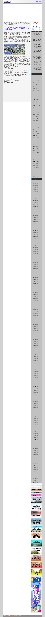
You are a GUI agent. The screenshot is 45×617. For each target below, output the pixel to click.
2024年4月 (34, 221)
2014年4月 (34, 478)
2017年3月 (34, 403)
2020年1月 (34, 330)
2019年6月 (34, 345)
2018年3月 (34, 377)
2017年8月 (34, 392)
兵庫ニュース (35, 137)
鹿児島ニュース (35, 174)
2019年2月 (34, 354)
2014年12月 (34, 461)
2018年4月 (34, 375)
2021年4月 (34, 298)
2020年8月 (34, 315)
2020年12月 (34, 307)
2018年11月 (34, 360)
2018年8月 (34, 367)
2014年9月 (34, 467)
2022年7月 (34, 266)
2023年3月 (34, 249)
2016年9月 (34, 416)
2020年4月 (34, 324)
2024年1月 (34, 228)
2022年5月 (34, 270)
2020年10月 (34, 311)
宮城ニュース (35, 86)
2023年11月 (34, 232)
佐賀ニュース (35, 163)
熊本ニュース (35, 169)
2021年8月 (34, 290)
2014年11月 (34, 463)
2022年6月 (34, 268)
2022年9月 (34, 262)
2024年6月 (34, 217)
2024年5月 (34, 219)
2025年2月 (34, 200)
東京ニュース (35, 103)
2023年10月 (34, 234)
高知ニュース (35, 159)
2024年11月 (34, 206)
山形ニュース (35, 88)
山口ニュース (35, 146)
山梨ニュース (35, 112)
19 (33, 28)
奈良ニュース (35, 131)
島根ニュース (35, 150)
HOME (37, 1)
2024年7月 (34, 215)
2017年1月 (34, 407)
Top (4, 22)
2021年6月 (34, 294)
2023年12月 (34, 230)
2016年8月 (34, 418)
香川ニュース (35, 152)
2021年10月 (34, 285)
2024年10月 (34, 208)
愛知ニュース (35, 116)
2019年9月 (34, 339)
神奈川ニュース (35, 105)
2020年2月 (34, 328)
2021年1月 (34, 305)
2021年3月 (34, 300)
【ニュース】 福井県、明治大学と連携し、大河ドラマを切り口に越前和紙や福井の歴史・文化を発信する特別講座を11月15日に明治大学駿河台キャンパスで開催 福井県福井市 (37, 59)
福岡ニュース (35, 161)
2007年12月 (34, 482)
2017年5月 (34, 399)
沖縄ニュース (35, 176)
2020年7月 (34, 317)
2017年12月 (34, 384)
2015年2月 (34, 456)
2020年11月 (34, 309)
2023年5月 (34, 245)
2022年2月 (34, 277)
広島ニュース (35, 144)
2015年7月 (34, 446)
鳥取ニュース (35, 148)
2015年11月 (34, 437)
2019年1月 (34, 356)
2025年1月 (34, 202)
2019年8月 (34, 341)
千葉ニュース (35, 101)
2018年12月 (34, 358)
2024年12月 (34, 204)
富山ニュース (35, 120)
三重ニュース (35, 129)
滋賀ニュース (35, 127)
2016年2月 (34, 431)
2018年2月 (34, 379)
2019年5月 (34, 347)
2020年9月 (34, 313)
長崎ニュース (8, 22)
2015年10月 (34, 439)
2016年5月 (34, 424)
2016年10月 (34, 414)
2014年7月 (34, 471)
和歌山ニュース (35, 139)
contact (40, 1)
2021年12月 (34, 281)
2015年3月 (34, 454)
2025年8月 (34, 187)
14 (36, 27)
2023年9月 (34, 236)
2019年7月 (34, 343)
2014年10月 (34, 465)
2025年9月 (34, 185)
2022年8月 (34, 264)
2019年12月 (34, 332)
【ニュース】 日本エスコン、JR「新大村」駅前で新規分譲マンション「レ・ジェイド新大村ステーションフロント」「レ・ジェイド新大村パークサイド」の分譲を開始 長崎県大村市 (17, 23)
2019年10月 (34, 337)
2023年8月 (34, 238)
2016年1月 (34, 433)
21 (36, 28)
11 (32, 27)
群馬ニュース (35, 92)
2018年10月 (34, 362)
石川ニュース (35, 122)
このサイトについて (36, 75)
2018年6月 (34, 371)
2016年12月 (34, 409)
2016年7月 (34, 420)
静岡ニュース (35, 114)
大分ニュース (35, 167)
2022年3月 (34, 275)
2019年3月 (34, 352)
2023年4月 (34, 247)
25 (32, 29)
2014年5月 (34, 476)
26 (33, 29)
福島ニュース (35, 90)
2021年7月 (34, 292)
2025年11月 (34, 181)
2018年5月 (34, 373)
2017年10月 (34, 388)
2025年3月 (34, 198)
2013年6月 (34, 480)
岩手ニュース (35, 84)
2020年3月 (34, 326)
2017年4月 (34, 401)
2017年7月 (34, 394)
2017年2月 (34, 405)
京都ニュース (35, 133)
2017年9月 (34, 390)
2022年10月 (34, 260)
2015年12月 (34, 435)
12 (33, 27)
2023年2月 (34, 251)
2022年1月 (34, 279)
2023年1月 (34, 253)
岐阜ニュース (35, 118)
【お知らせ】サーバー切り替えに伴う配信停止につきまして (37, 34)
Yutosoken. (14, 615)
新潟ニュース (35, 107)
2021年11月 (34, 283)
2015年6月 (34, 448)
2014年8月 (34, 469)
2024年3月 (34, 223)
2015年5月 (34, 450)
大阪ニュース (35, 135)
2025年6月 (34, 191)
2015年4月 (34, 452)
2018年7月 (34, 369)
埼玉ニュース (35, 99)
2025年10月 (34, 183)
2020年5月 (34, 322)
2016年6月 (34, 422)
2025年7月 (34, 189)
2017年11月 (34, 386)
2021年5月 (34, 296)
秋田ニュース (35, 82)
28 (36, 29)
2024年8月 (34, 213)
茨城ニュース (35, 97)
